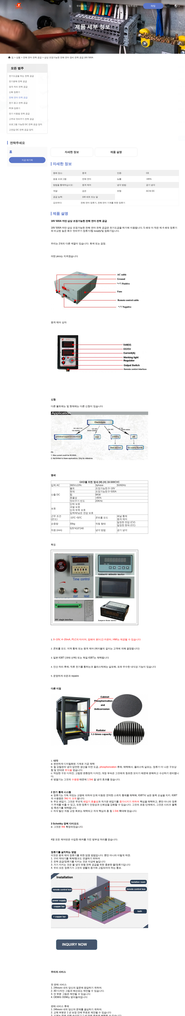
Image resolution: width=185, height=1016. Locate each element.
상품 (98, 6)
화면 (108, 6)
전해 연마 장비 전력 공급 (118, 992)
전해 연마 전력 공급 (32, 57)
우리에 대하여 (83, 6)
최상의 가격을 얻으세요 (143, 138)
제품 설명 (116, 152)
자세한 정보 (72, 152)
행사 (118, 6)
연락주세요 (132, 6)
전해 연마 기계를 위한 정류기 (81, 992)
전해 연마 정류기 (149, 992)
